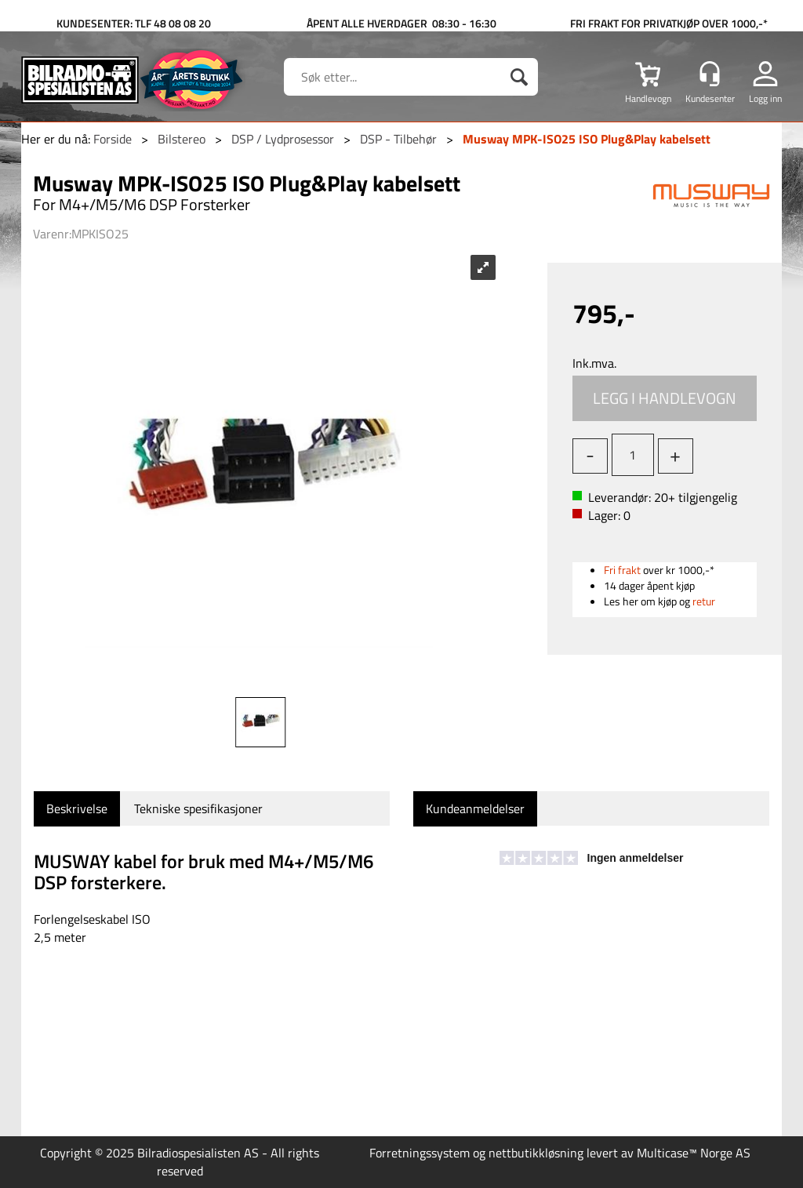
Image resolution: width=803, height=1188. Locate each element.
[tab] (77, 809)
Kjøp (665, 398)
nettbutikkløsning (536, 1152)
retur (703, 601)
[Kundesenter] (709, 73)
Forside (112, 138)
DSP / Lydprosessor (282, 138)
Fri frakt (622, 569)
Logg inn (765, 98)
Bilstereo (181, 138)
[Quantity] (633, 455)
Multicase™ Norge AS (693, 1152)
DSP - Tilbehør (398, 138)
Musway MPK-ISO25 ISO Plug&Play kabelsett (586, 138)
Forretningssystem (419, 1152)
